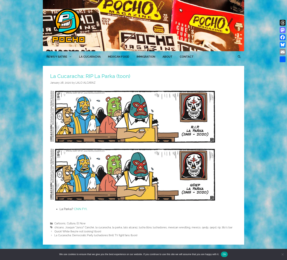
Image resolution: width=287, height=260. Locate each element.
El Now (81, 223)
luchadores (160, 227)
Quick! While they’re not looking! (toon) (77, 231)
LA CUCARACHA (90, 56)
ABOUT (167, 56)
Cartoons (60, 223)
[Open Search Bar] (239, 56)
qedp (205, 227)
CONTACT (187, 56)
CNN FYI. (80, 209)
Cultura (71, 223)
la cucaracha (103, 227)
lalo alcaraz (130, 227)
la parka (117, 227)
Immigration (146, 56)
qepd (213, 227)
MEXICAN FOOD (118, 56)
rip (219, 227)
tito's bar (227, 227)
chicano (59, 227)
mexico (196, 227)
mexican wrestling (179, 227)
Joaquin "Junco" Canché (79, 227)
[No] (282, 254)
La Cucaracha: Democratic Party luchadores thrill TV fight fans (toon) (95, 235)
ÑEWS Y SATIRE (60, 56)
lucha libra (145, 227)
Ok (224, 254)
